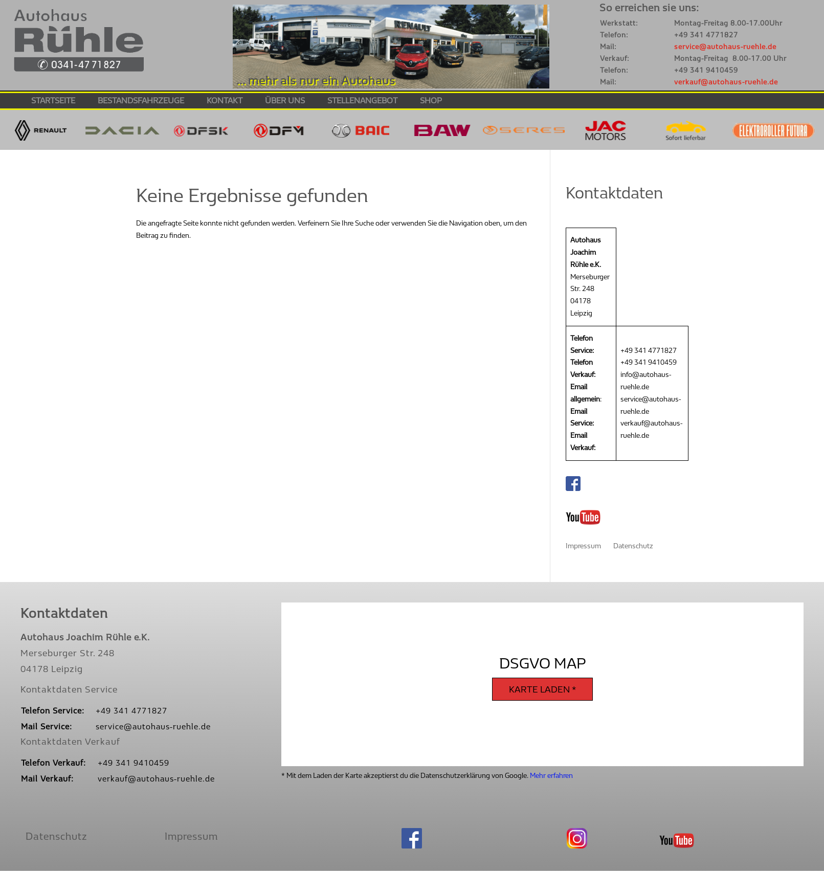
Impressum (583, 546)
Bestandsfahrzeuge (141, 101)
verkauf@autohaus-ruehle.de (726, 82)
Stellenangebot (362, 101)
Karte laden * (542, 689)
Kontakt (224, 101)
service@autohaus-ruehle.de (725, 46)
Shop (431, 101)
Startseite (53, 101)
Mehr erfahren (551, 775)
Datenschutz (633, 546)
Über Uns (285, 101)
